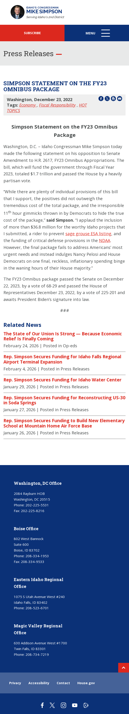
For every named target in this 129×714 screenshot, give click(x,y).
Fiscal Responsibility (57, 105)
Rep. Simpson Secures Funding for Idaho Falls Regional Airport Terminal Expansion (62, 359)
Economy (28, 105)
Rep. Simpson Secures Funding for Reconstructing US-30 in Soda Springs (64, 400)
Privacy (15, 683)
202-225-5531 (37, 505)
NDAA (104, 240)
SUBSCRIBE (32, 33)
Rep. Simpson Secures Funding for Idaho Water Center (62, 379)
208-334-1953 (37, 556)
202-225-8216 (32, 510)
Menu (98, 35)
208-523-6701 (37, 608)
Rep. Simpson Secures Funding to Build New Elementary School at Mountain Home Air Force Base (64, 423)
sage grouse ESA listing (88, 233)
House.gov (86, 683)
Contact (63, 683)
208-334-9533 (32, 561)
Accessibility (38, 683)
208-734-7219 (37, 654)
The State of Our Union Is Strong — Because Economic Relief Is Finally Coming (62, 336)
